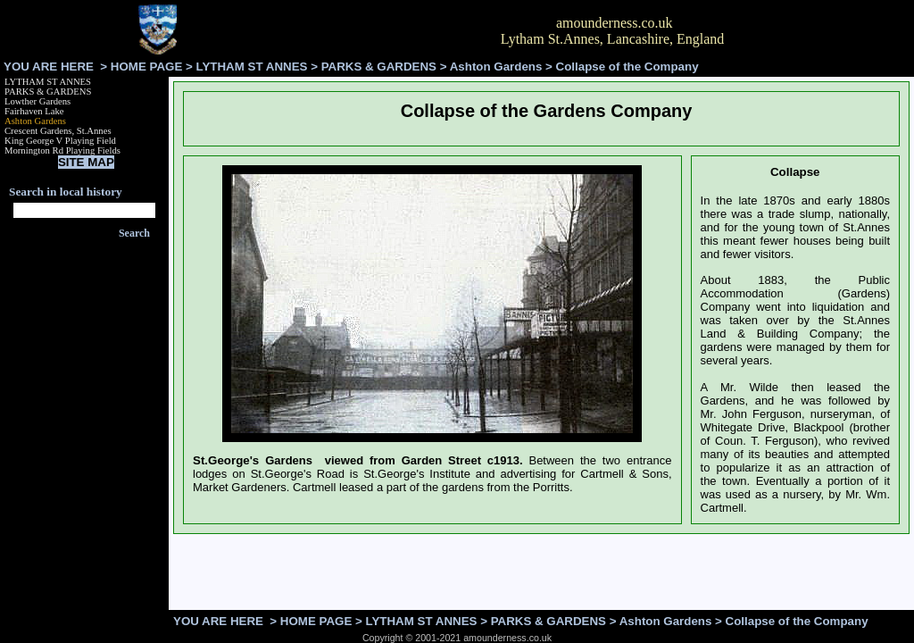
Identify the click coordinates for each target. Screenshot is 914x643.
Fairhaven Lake (34, 111)
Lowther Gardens (37, 101)
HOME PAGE (146, 66)
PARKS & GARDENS (378, 66)
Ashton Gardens (496, 66)
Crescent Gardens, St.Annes (58, 131)
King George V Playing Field (60, 141)
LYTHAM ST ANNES (252, 66)
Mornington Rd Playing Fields (62, 150)
